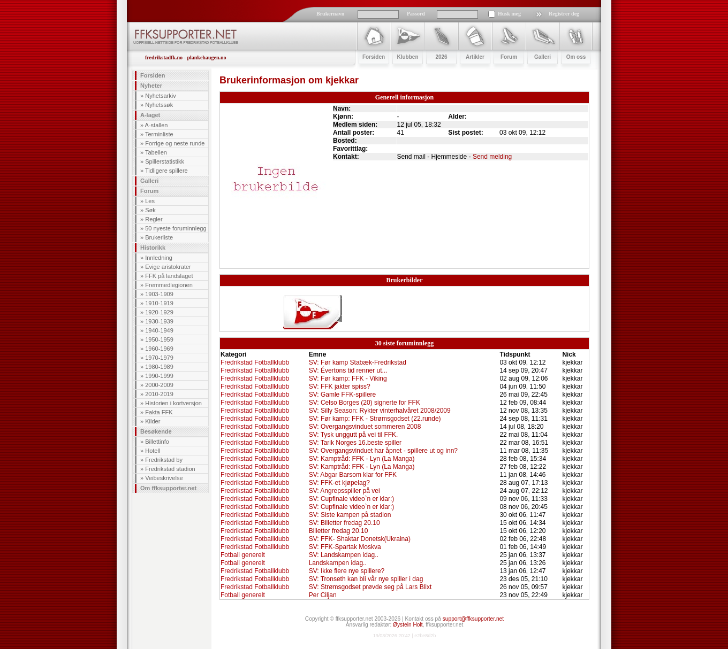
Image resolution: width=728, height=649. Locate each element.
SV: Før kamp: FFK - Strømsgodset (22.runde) (375, 418)
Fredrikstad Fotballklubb (255, 362)
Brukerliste (159, 237)
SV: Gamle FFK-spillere (342, 394)
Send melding (492, 156)
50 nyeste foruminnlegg (175, 228)
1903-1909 (159, 294)
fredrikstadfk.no (164, 57)
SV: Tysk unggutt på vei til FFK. (353, 434)
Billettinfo (157, 441)
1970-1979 (159, 357)
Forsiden (152, 75)
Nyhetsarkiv (160, 95)
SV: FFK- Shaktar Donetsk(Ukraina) (360, 539)
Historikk (152, 247)
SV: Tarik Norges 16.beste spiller (355, 442)
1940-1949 (159, 330)
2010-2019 (159, 394)
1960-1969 (159, 348)
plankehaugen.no (206, 57)
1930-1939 (159, 321)
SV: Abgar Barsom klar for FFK (353, 474)
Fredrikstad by (164, 460)
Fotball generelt (243, 555)
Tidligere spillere (166, 170)
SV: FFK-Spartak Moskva (345, 547)
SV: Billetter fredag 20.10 (344, 523)
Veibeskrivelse (164, 478)
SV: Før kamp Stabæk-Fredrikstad (357, 362)
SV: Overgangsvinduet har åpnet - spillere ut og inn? (383, 450)
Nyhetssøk (159, 105)
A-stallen (156, 125)
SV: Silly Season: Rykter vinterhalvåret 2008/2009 (380, 410)
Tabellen (156, 152)
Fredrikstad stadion (170, 469)
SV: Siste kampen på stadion (350, 515)
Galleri (149, 180)
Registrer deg (564, 14)
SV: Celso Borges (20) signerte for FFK (364, 402)
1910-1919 (159, 303)
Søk (150, 210)
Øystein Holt (407, 625)
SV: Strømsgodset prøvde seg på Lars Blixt (370, 587)
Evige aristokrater (168, 267)
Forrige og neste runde (174, 143)
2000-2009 (159, 385)
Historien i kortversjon (173, 403)
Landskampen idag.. (338, 563)
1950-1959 (159, 339)
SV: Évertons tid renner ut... (348, 370)
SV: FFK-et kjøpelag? (339, 482)
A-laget (150, 115)
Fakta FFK (158, 412)
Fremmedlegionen (169, 285)
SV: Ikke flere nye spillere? (347, 571)
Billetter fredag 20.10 (338, 531)
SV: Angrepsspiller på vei (344, 491)
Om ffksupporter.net (168, 488)
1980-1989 (159, 367)
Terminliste (159, 134)
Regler (153, 219)
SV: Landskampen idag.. (343, 555)
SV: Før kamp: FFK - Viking (348, 378)
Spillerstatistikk (164, 161)
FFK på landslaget (169, 276)
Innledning (158, 257)
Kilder (152, 421)
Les (150, 201)
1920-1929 (159, 312)
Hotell (152, 450)
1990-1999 (159, 376)
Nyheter (151, 85)
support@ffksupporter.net (473, 619)
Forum (149, 191)
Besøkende (156, 431)
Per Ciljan (323, 595)
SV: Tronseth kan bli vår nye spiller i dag (366, 579)
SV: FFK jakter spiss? (339, 386)
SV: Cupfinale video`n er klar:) (352, 499)
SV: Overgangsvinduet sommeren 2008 (365, 426)
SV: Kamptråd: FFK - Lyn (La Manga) (362, 458)
